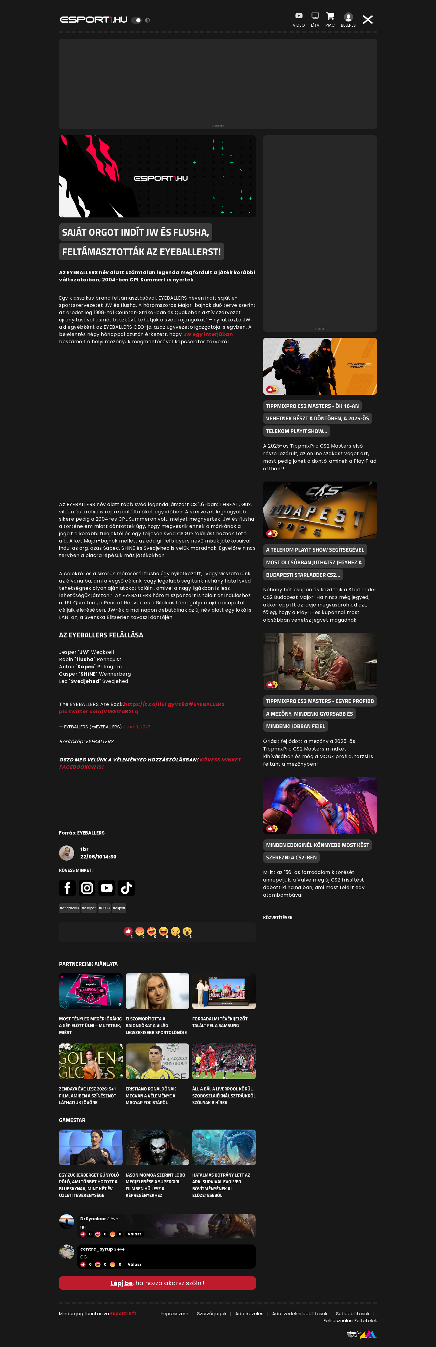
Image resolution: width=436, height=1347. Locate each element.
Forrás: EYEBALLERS (82, 833)
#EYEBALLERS (207, 704)
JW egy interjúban (208, 334)
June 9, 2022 (136, 727)
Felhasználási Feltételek (350, 1320)
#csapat (89, 908)
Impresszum (174, 1313)
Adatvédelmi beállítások (299, 1313)
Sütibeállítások (352, 1313)
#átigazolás (69, 908)
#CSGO (104, 908)
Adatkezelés (249, 1313)
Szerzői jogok (211, 1313)
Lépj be (122, 1283)
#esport (119, 908)
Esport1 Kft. (123, 1313)
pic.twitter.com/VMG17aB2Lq (98, 711)
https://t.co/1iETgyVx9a (156, 704)
